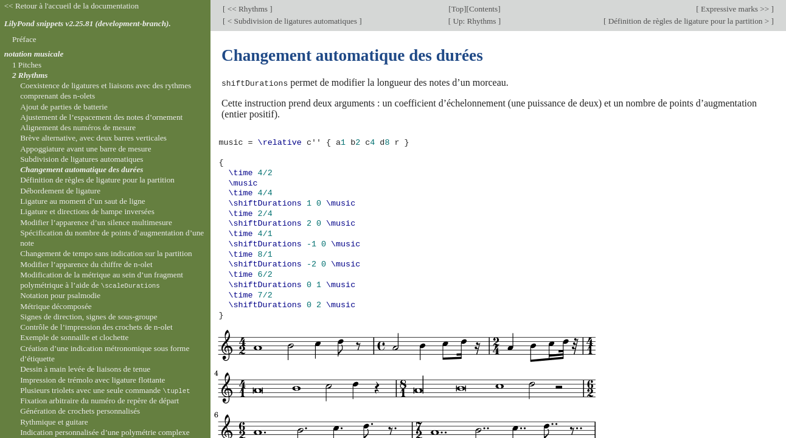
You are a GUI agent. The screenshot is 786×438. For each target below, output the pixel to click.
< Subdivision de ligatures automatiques (292, 21)
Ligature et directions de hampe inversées (87, 211)
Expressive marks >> (735, 8)
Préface (24, 39)
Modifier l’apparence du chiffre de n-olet (86, 264)
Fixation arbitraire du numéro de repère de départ (99, 400)
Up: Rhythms (474, 21)
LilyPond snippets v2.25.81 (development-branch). (87, 23)
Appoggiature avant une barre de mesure (85, 148)
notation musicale (34, 53)
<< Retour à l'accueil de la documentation (71, 5)
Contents (483, 8)
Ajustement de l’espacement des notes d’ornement (101, 117)
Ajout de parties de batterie (64, 106)
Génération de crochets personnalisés (80, 410)
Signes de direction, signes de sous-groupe (88, 316)
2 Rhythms (30, 75)
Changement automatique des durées (81, 169)
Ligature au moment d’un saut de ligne (82, 201)
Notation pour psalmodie (60, 295)
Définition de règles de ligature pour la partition (97, 179)
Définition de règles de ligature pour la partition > (688, 21)
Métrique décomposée (56, 306)
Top (457, 8)
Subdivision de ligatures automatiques (81, 159)
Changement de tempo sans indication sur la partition (106, 253)
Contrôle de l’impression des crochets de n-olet (96, 327)
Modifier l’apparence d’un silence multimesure (96, 222)
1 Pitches (26, 64)
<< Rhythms (247, 8)
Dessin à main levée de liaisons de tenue (85, 369)
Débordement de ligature (60, 190)
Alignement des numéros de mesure (78, 127)
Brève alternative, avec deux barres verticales (93, 137)
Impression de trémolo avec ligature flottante (92, 379)
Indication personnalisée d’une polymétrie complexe (104, 432)
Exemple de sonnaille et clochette (74, 337)
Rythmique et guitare (54, 421)
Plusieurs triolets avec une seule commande (105, 390)
